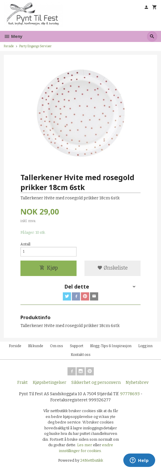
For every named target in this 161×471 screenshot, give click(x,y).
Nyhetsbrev (137, 382)
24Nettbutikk (91, 460)
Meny (13, 36)
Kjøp (48, 268)
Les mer (85, 445)
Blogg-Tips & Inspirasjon (110, 346)
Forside (9, 46)
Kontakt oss (81, 355)
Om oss (56, 346)
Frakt (22, 382)
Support (76, 346)
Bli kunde (35, 346)
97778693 (130, 393)
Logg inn (145, 346)
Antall (25, 244)
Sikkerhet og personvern (96, 382)
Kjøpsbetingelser (49, 382)
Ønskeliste (112, 268)
